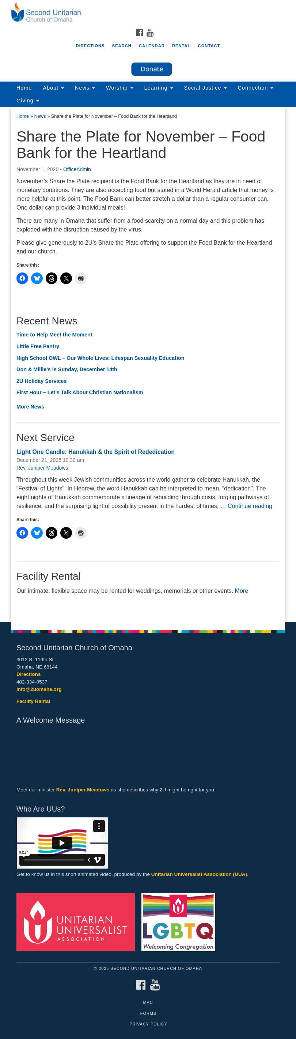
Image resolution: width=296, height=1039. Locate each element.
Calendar (152, 46)
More (241, 591)
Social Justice (205, 88)
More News (30, 407)
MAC (148, 1002)
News (85, 88)
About (53, 88)
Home (24, 88)
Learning (158, 88)
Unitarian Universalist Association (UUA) (199, 874)
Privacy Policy (148, 1024)
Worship (119, 88)
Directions (90, 46)
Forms (148, 1013)
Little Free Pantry (38, 346)
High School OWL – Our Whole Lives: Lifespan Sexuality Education (100, 358)
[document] (148, 364)
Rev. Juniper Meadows (42, 468)
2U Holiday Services (41, 381)
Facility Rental (33, 701)
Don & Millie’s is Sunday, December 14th (66, 369)
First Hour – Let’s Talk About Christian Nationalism (79, 392)
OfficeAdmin (77, 169)
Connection (256, 88)
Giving (27, 100)
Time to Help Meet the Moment (54, 335)
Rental (181, 46)
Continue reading (250, 506)
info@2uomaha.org (39, 689)
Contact (209, 46)
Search (122, 46)
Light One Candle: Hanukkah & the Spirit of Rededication (95, 452)
